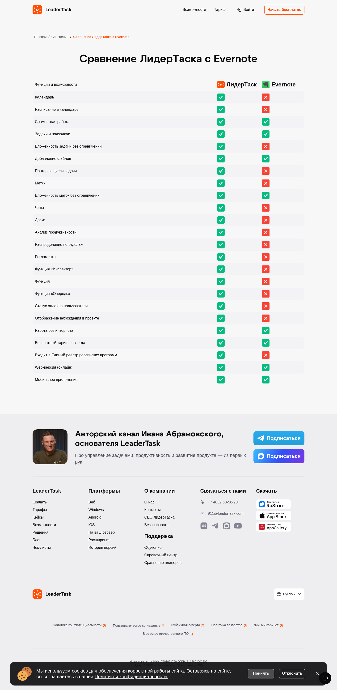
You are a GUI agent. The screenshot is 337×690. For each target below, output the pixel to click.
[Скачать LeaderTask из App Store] (273, 515)
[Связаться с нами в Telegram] (215, 526)
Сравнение (59, 37)
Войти (245, 10)
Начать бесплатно (284, 10)
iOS (91, 525)
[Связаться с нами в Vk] (204, 526)
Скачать (40, 502)
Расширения (99, 540)
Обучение (153, 547)
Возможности (194, 10)
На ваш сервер (101, 532)
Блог (37, 540)
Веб (91, 502)
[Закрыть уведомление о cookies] (317, 673)
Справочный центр (160, 555)
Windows (96, 510)
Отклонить (292, 673)
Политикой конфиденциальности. (131, 676)
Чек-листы (42, 547)
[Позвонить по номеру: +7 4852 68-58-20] (224, 502)
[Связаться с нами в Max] (226, 526)
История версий (102, 547)
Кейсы (38, 517)
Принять (261, 673)
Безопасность (156, 525)
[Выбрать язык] (289, 594)
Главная (40, 37)
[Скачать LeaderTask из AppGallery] (273, 504)
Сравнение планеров (163, 563)
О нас (149, 502)
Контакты (152, 510)
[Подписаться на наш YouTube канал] (238, 526)
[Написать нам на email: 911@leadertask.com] (224, 513)
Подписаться (279, 438)
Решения (40, 532)
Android (94, 517)
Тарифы (221, 10)
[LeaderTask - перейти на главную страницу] (52, 9)
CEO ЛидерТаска (159, 517)
